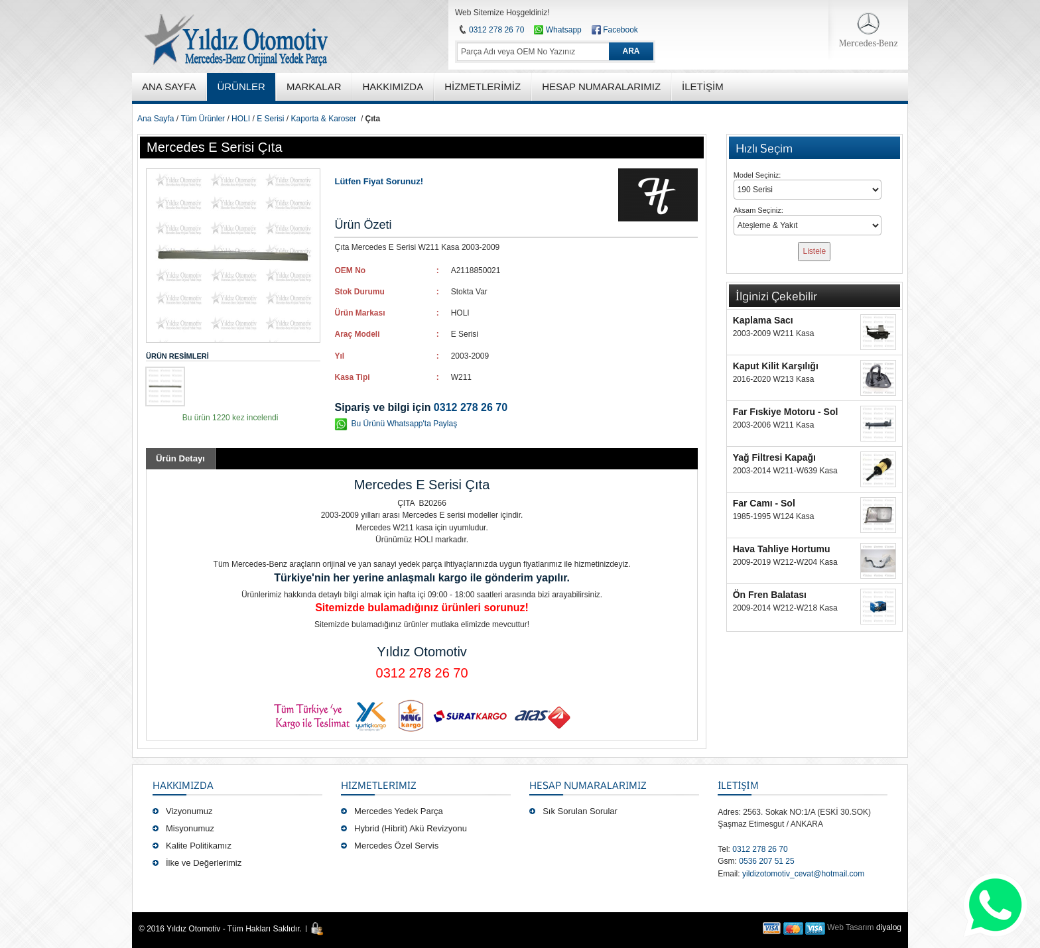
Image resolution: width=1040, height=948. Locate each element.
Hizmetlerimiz (379, 785)
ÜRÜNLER (241, 86)
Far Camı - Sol (764, 503)
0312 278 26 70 (496, 29)
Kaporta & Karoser (323, 118)
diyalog (888, 927)
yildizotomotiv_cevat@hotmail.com (803, 873)
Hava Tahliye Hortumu (781, 549)
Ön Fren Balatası (770, 594)
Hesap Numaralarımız (588, 785)
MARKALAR (314, 86)
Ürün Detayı (180, 458)
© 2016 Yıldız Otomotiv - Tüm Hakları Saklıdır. (220, 928)
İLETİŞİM (738, 785)
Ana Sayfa (155, 118)
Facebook (620, 29)
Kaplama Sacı (763, 320)
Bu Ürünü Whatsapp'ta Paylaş (404, 423)
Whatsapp (557, 29)
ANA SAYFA (169, 86)
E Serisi (270, 118)
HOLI (240, 118)
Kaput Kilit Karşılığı (775, 366)
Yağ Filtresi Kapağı (774, 457)
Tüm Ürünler (202, 118)
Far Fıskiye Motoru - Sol (785, 411)
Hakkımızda (183, 785)
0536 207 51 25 (766, 861)
